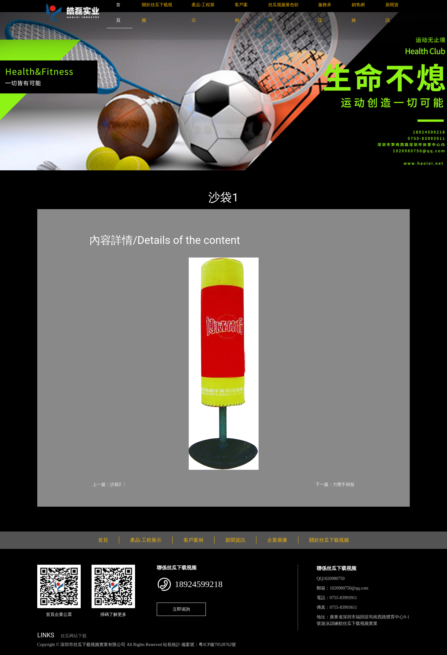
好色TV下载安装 (314, 651)
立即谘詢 (181, 609)
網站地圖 (9, 651)
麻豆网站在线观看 (143, 651)
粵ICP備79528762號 (217, 644)
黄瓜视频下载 (109, 651)
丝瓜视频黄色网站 (75, 651)
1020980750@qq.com (349, 588)
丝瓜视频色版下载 (37, 651)
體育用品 (105, 174)
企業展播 (277, 540)
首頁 (48, 174)
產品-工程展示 (74, 174)
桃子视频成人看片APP (355, 651)
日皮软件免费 (258, 651)
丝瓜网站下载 (74, 636)
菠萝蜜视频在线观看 (222, 651)
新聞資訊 (235, 540)
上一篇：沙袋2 (107, 484)
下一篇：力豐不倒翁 (334, 484)
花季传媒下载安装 (181, 651)
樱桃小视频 (284, 651)
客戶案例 (193, 540)
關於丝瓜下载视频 (329, 540)
